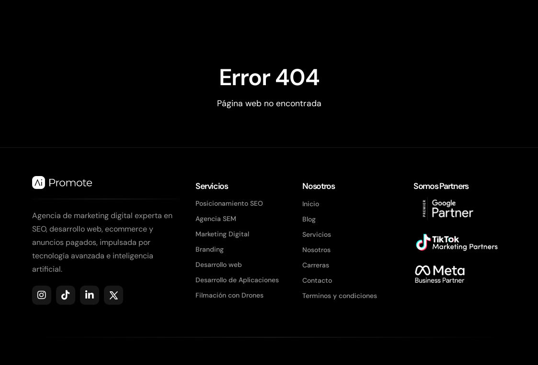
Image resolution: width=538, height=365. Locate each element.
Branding (209, 249)
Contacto (317, 280)
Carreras (315, 265)
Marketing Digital (222, 234)
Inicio (310, 203)
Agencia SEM (215, 218)
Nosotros (316, 249)
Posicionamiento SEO (229, 203)
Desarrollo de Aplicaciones (237, 280)
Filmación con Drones (229, 295)
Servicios (316, 234)
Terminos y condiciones (339, 295)
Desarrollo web (218, 264)
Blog (309, 219)
